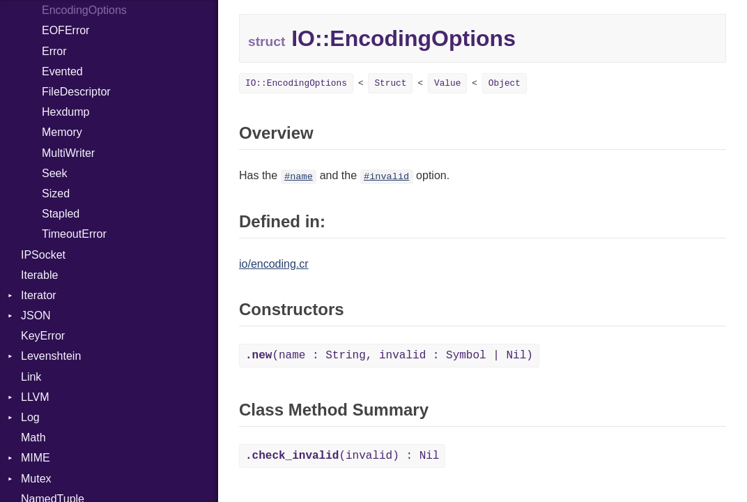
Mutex (36, 479)
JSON (36, 315)
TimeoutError (74, 234)
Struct (390, 83)
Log (30, 417)
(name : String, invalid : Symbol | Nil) (389, 355)
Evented (62, 71)
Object (504, 83)
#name (298, 177)
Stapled (60, 214)
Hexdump (65, 112)
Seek (54, 173)
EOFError (65, 30)
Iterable (39, 275)
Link (31, 377)
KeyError (43, 336)
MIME (35, 458)
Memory (62, 132)
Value (447, 83)
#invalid (386, 177)
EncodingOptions (84, 10)
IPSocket (43, 255)
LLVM (35, 397)
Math (33, 437)
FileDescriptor (76, 92)
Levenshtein (51, 356)
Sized (56, 193)
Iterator (38, 295)
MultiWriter (68, 153)
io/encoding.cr (274, 264)
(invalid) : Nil (342, 456)
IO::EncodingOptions (296, 83)
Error (54, 51)
